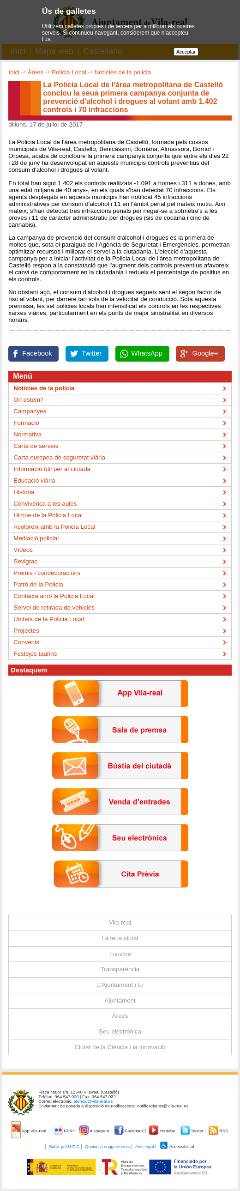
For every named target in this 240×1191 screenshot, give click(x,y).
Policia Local (69, 72)
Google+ (205, 353)
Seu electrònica (120, 1031)
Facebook (37, 353)
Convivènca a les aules (45, 503)
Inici (13, 72)
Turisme (120, 953)
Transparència (120, 969)
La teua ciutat (120, 938)
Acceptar (186, 51)
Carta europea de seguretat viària (59, 457)
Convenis (26, 642)
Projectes (26, 630)
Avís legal (144, 1146)
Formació (26, 422)
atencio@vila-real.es (93, 1101)
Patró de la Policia (38, 584)
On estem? (28, 399)
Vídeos (23, 549)
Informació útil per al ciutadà (51, 469)
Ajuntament (119, 1000)
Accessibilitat (176, 1146)
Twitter (92, 353)
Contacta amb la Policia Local (54, 595)
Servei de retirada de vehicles (54, 607)
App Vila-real (30, 1131)
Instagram (94, 1131)
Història (23, 492)
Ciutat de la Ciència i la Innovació (119, 1047)
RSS (218, 1131)
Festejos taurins (35, 653)
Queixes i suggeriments (107, 1146)
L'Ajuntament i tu (120, 984)
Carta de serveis (35, 445)
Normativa (27, 434)
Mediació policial (36, 538)
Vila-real (120, 922)
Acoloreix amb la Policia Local (54, 526)
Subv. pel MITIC (64, 1146)
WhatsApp (147, 353)
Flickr (64, 1131)
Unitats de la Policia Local (48, 619)
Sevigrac (25, 561)
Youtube (162, 1131)
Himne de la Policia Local (48, 515)
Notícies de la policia (123, 72)
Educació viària (34, 480)
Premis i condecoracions (46, 572)
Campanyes (29, 411)
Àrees (36, 72)
